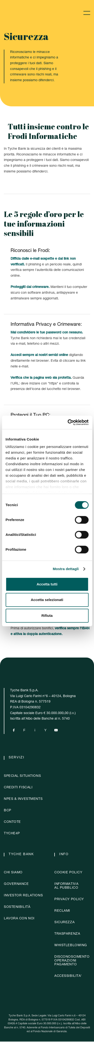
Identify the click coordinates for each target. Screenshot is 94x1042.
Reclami (62, 911)
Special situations (22, 776)
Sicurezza (64, 923)
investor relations (23, 896)
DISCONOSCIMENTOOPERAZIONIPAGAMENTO (71, 961)
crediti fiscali (18, 788)
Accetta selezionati (47, 600)
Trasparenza (67, 934)
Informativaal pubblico (66, 886)
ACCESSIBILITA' (68, 976)
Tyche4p (12, 834)
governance (16, 884)
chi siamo (13, 873)
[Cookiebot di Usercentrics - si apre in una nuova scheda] (67, 422)
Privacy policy (69, 900)
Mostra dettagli (66, 569)
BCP (7, 811)
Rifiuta (47, 615)
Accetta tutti (47, 584)
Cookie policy (68, 873)
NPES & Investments (23, 799)
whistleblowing (70, 946)
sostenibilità (17, 907)
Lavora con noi (19, 919)
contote (12, 822)
